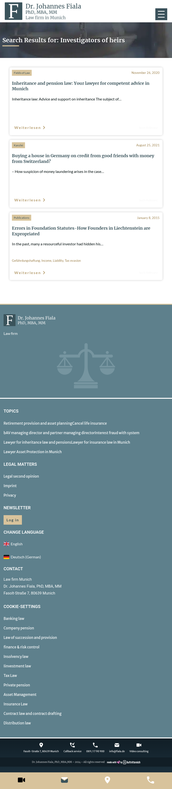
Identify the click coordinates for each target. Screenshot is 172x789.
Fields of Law (22, 73)
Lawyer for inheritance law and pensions (37, 442)
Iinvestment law (17, 666)
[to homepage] (43, 11)
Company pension (19, 628)
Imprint (10, 486)
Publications (21, 217)
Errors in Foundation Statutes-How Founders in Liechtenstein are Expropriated (81, 230)
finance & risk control (21, 647)
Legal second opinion (21, 476)
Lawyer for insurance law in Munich (100, 442)
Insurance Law (16, 704)
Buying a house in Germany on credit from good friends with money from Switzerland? (83, 158)
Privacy (10, 495)
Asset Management (20, 694)
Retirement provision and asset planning (38, 423)
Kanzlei (18, 145)
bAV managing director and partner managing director (49, 433)
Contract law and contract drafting (32, 713)
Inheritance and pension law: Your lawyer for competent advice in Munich (80, 86)
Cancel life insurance (89, 423)
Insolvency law (16, 656)
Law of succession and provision (30, 637)
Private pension (17, 685)
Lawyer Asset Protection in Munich (33, 452)
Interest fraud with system (117, 433)
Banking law (14, 618)
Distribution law (17, 723)
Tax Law (10, 675)
